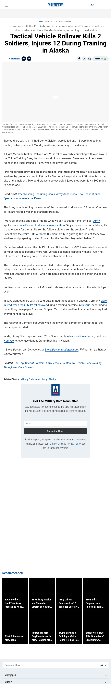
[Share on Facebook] (79, 58)
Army (41, 21)
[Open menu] (6, 5)
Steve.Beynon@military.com (61, 348)
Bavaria (85, 303)
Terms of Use (55, 440)
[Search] (90, 5)
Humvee (9, 339)
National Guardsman (81, 334)
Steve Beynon (15, 59)
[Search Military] (50, 665)
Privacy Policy (74, 440)
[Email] (89, 58)
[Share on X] (84, 58)
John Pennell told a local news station (42, 223)
